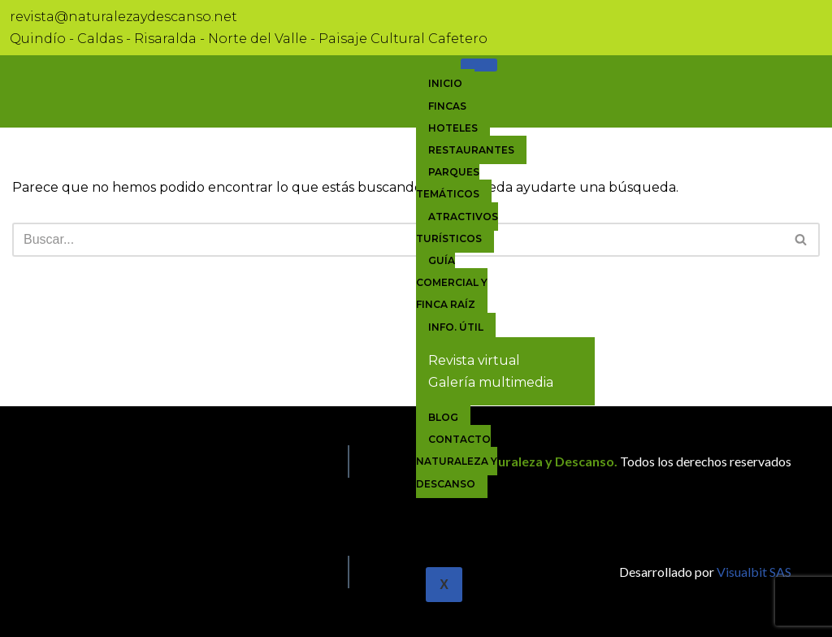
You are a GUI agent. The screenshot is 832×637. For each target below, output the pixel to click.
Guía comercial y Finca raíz (452, 282)
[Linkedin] (77, 568)
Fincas (447, 106)
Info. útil (455, 327)
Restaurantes (471, 150)
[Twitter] (58, 568)
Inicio (445, 83)
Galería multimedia (490, 382)
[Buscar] (397, 240)
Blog (443, 417)
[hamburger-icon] (479, 65)
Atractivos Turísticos (457, 227)
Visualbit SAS (752, 571)
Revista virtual (474, 360)
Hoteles (453, 128)
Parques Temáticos (447, 183)
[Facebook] (38, 568)
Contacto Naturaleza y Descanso (456, 461)
